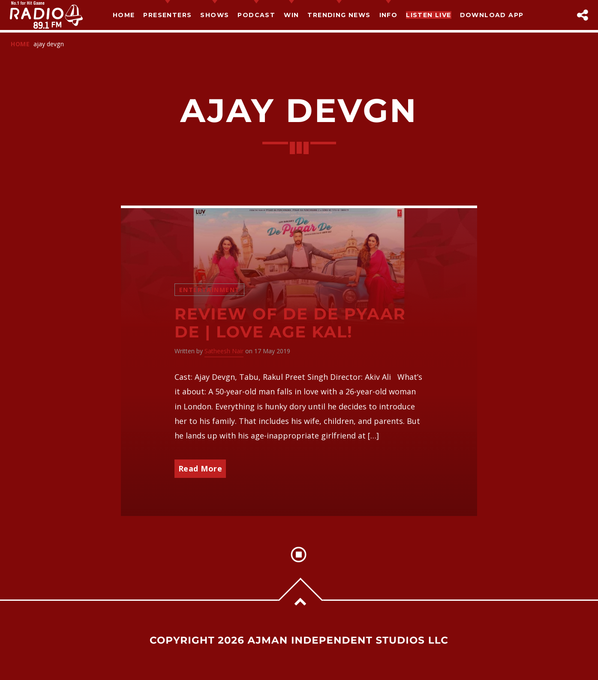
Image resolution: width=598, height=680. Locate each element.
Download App (492, 15)
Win (291, 15)
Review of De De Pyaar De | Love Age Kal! (290, 323)
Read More (200, 468)
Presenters (167, 15)
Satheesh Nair (223, 351)
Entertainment (209, 290)
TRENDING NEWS (338, 15)
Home (124, 15)
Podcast (256, 15)
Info (388, 15)
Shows (214, 15)
